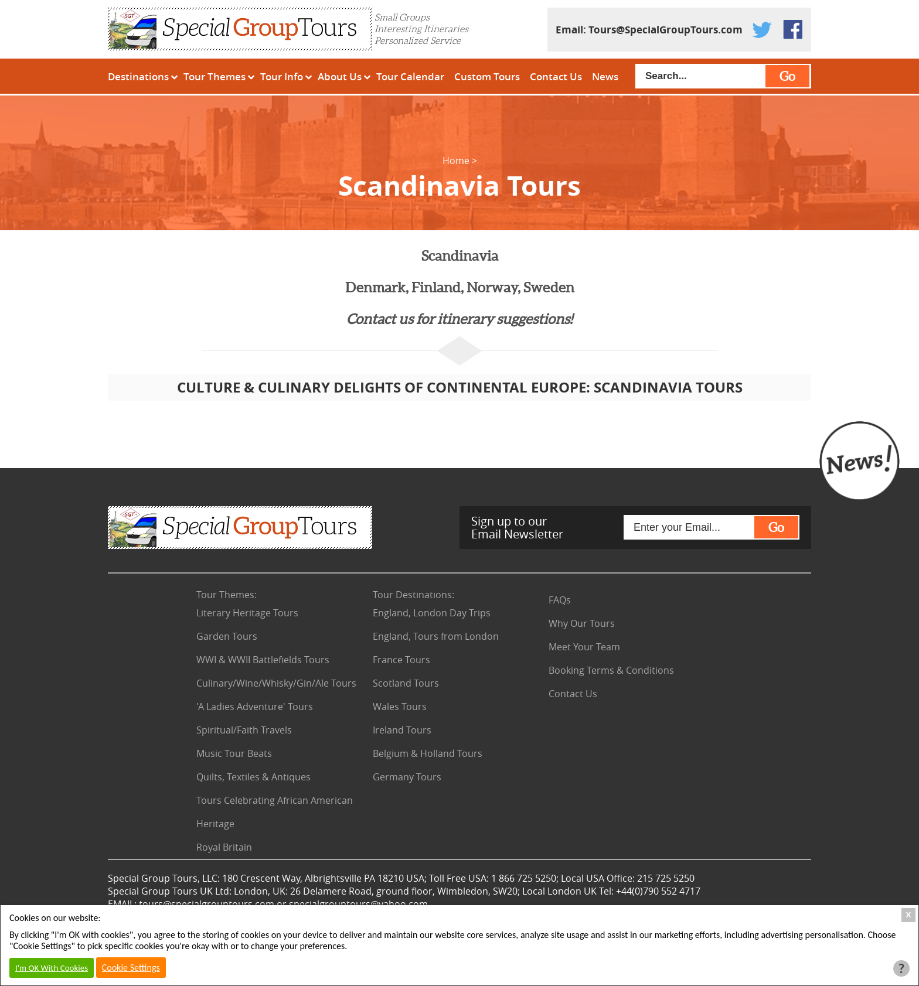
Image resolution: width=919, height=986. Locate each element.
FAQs (560, 599)
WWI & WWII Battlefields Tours (262, 659)
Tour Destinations (413, 594)
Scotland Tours (406, 683)
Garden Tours (226, 636)
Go (787, 76)
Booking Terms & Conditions (611, 670)
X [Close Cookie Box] (908, 914)
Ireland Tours (402, 730)
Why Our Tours (582, 623)
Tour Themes (214, 76)
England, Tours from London (436, 636)
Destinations (138, 76)
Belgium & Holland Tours (427, 753)
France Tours (401, 659)
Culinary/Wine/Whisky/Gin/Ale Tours (276, 683)
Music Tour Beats (234, 753)
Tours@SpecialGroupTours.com (665, 29)
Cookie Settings (131, 967)
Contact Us (556, 76)
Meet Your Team (584, 646)
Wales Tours (400, 706)
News (605, 76)
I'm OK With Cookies (51, 968)
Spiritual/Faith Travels (244, 730)
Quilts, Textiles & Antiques (253, 776)
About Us (340, 76)
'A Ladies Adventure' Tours (254, 706)
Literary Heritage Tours (247, 612)
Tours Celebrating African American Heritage (274, 812)
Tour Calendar (410, 76)
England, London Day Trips (432, 612)
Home (456, 160)
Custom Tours (487, 76)
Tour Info (281, 76)
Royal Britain (224, 847)
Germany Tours (407, 776)
